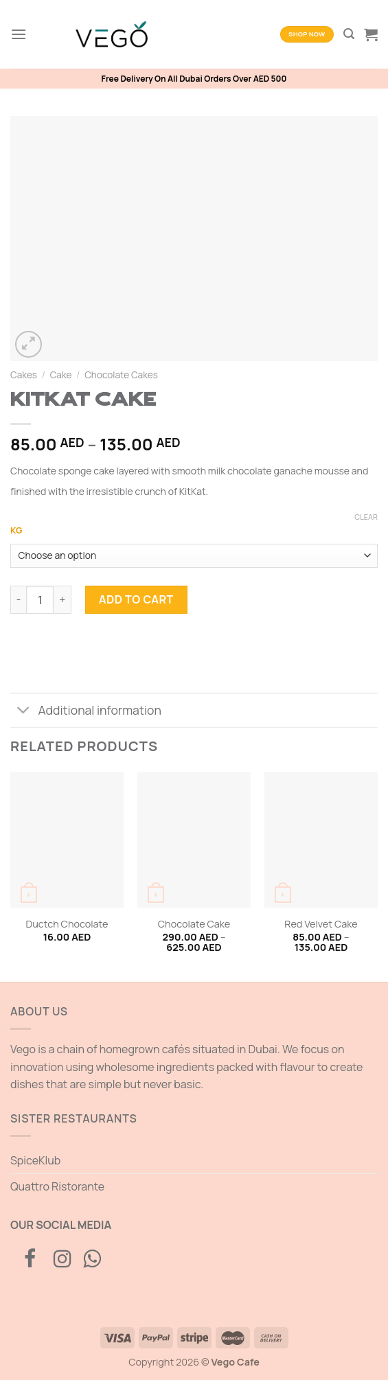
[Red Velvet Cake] (321, 840)
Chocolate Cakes (121, 375)
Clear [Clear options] (366, 517)
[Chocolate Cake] (194, 840)
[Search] (348, 34)
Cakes (23, 375)
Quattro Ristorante (57, 1186)
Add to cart (136, 599)
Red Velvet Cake (320, 924)
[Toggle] (23, 711)
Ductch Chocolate (67, 924)
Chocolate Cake (194, 924)
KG (16, 531)
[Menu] (18, 34)
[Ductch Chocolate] (67, 840)
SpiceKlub (35, 1160)
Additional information (85, 711)
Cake (61, 375)
